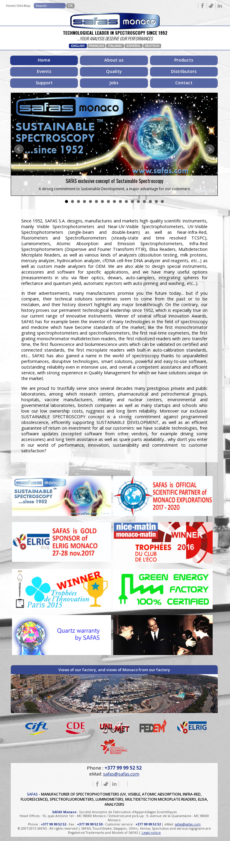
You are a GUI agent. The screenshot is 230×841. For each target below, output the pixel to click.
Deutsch (152, 46)
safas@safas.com (121, 772)
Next (209, 149)
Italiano (115, 46)
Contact (184, 83)
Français (96, 46)
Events (44, 71)
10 (120, 201)
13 (138, 201)
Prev (19, 149)
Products (184, 60)
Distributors (183, 71)
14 (144, 201)
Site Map (24, 6)
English (77, 46)
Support (44, 83)
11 (126, 201)
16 (156, 201)
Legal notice (151, 831)
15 (150, 201)
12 (132, 201)
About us (114, 60)
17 (162, 201)
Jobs (114, 83)
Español (133, 46)
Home (10, 6)
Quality (114, 71)
